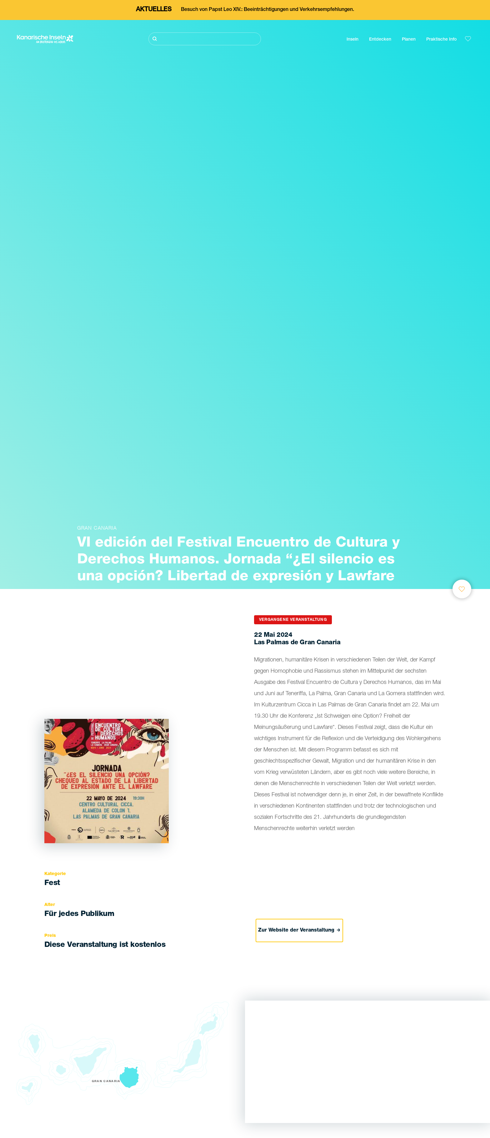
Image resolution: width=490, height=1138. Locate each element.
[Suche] (204, 38)
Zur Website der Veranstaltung (299, 930)
